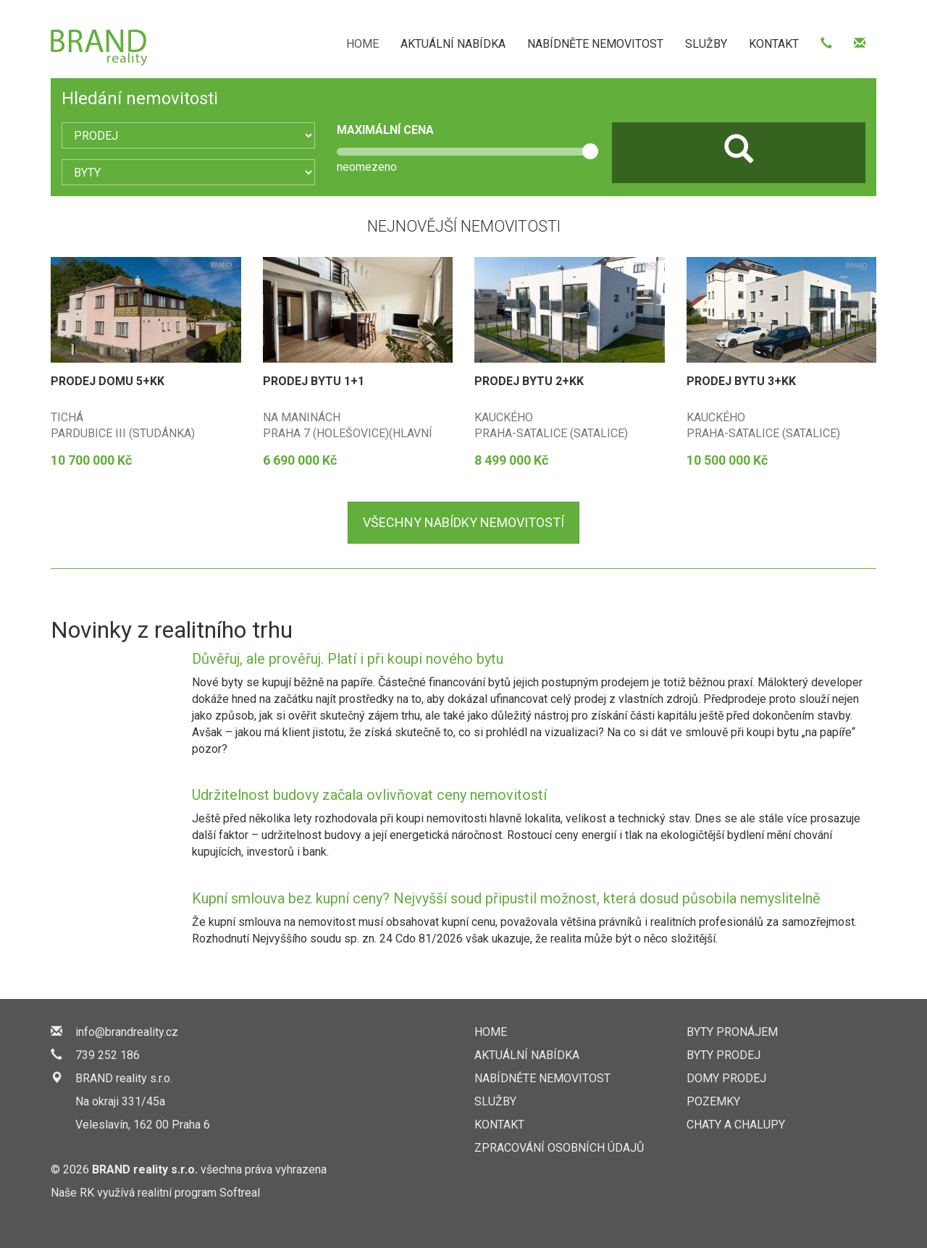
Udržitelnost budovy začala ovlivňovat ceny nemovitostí (369, 795)
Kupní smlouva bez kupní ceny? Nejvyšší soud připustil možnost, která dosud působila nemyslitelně (506, 898)
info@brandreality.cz (126, 1032)
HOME (362, 44)
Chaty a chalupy (736, 1124)
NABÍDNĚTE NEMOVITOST (595, 44)
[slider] (590, 151)
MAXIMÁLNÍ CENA (385, 130)
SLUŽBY (706, 44)
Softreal (239, 1192)
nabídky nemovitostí (463, 522)
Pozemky (713, 1101)
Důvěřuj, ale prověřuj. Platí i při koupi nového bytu (347, 658)
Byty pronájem (732, 1032)
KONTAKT (774, 44)
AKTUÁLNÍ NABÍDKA (453, 44)
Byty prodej (723, 1055)
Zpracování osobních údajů (559, 1148)
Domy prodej (726, 1078)
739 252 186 (107, 1055)
